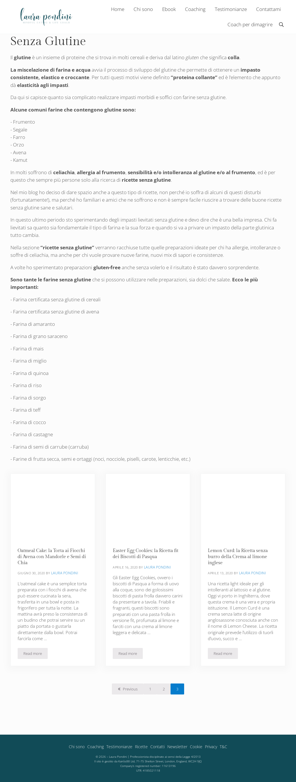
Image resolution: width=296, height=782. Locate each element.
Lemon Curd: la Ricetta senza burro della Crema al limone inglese (239, 563)
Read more (35, 660)
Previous (130, 695)
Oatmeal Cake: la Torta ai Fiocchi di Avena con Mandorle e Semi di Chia (52, 563)
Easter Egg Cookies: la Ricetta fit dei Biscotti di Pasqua (147, 560)
